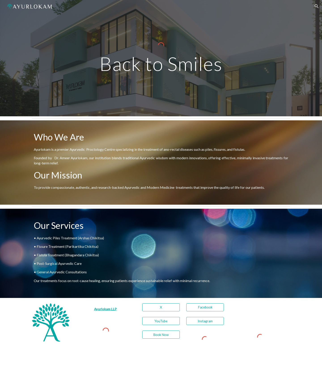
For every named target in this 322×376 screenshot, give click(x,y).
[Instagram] (205, 321)
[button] (316, 6)
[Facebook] (205, 307)
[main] (161, 63)
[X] (161, 307)
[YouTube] (161, 321)
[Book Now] (161, 334)
